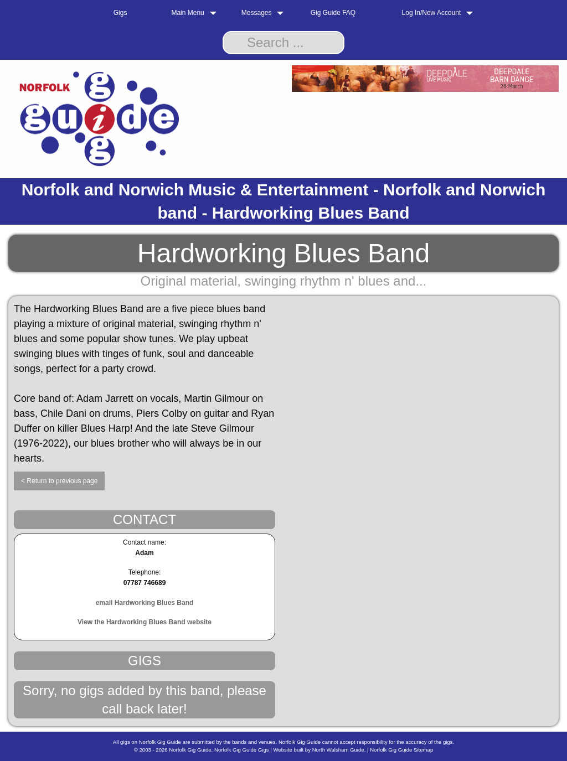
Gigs (120, 13)
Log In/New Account (431, 13)
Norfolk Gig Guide (190, 750)
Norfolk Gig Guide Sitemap (401, 750)
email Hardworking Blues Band (145, 603)
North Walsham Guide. (339, 750)
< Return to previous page (59, 481)
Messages (256, 13)
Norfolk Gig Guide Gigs (241, 750)
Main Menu (187, 13)
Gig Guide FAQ (333, 13)
